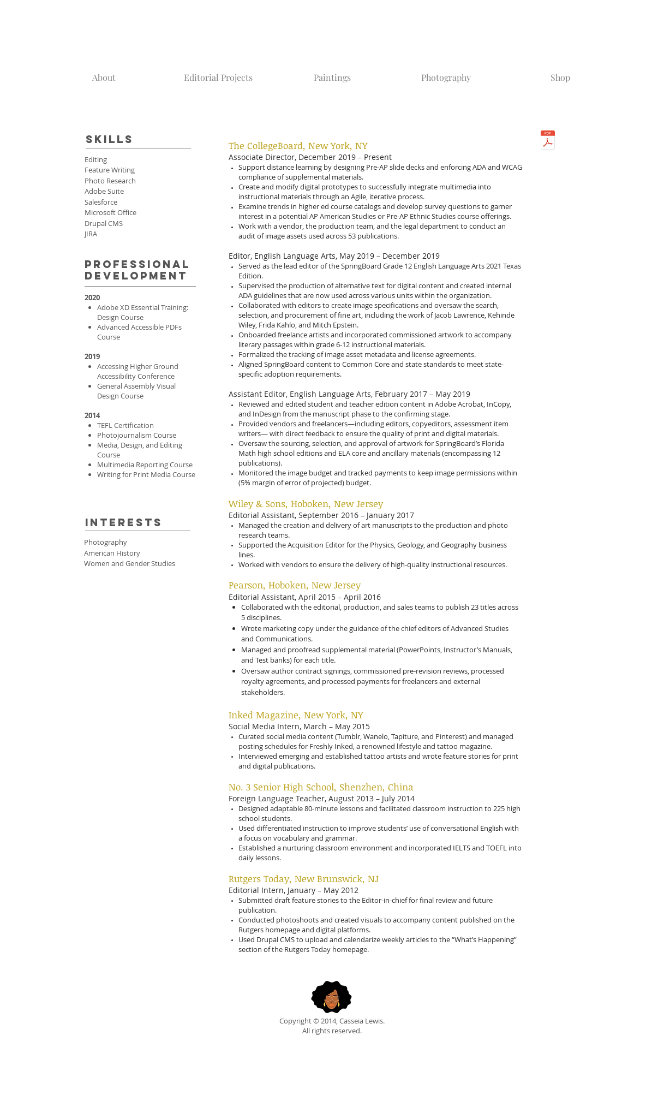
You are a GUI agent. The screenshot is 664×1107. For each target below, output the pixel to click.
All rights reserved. (332, 1030)
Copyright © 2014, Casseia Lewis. (332, 1021)
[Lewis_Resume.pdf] (548, 141)
